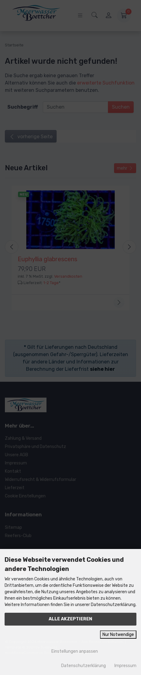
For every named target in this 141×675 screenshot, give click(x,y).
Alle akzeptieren (70, 619)
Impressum (125, 665)
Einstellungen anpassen (70, 651)
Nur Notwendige (118, 634)
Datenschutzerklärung (83, 665)
